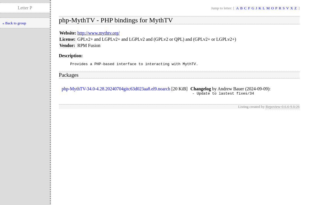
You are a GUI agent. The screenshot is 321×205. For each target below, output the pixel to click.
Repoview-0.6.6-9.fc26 (283, 108)
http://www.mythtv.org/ (98, 33)
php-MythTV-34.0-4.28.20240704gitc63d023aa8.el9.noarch (116, 89)
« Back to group (14, 23)
